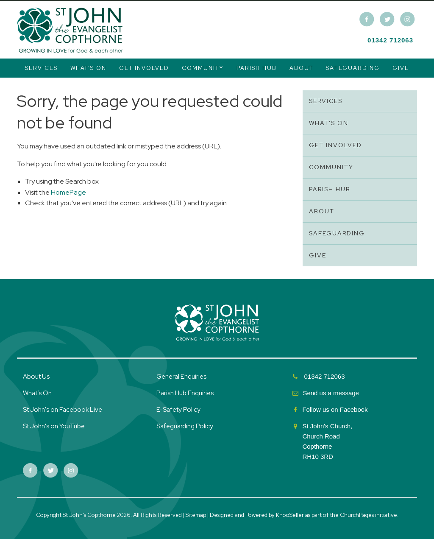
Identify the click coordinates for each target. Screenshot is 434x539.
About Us (36, 376)
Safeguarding (353, 68)
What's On (88, 68)
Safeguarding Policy (184, 426)
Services (41, 68)
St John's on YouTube (54, 426)
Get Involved (144, 68)
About (301, 68)
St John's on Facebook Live (62, 409)
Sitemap (196, 515)
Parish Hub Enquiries (185, 393)
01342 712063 (390, 40)
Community (203, 68)
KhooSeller (290, 515)
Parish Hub (256, 68)
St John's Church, (327, 426)
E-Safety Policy (178, 409)
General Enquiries (181, 376)
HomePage (68, 192)
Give (400, 68)
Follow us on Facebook (335, 409)
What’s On (37, 393)
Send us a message (331, 393)
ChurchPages (357, 515)
